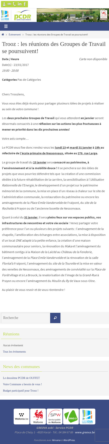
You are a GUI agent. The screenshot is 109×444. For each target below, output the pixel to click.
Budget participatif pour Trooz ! (20, 390)
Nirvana (56, 440)
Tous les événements (14, 351)
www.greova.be (85, 432)
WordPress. (69, 440)
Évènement (15, 34)
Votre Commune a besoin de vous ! (22, 384)
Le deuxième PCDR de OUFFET (21, 378)
